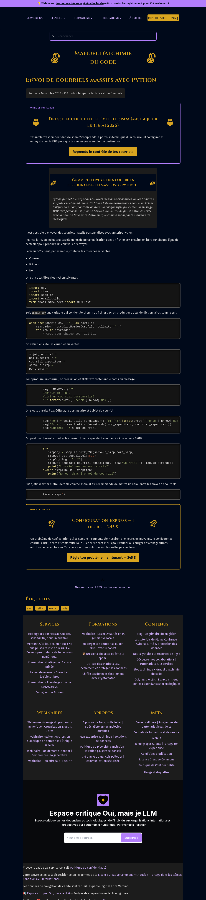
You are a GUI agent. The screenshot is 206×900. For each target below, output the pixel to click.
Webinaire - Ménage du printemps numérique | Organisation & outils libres (49, 727)
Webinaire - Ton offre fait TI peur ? (49, 761)
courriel (53, 608)
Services (58, 18)
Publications (111, 18)
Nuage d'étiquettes (156, 772)
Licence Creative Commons (156, 759)
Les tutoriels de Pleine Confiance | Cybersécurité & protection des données (156, 644)
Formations (83, 18)
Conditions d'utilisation (156, 753)
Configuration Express (49, 692)
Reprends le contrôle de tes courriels (103, 152)
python (40, 608)
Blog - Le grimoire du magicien (156, 634)
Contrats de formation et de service (156, 732)
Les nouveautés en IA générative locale (80, 3)
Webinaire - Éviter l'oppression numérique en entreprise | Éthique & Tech (49, 741)
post (29, 608)
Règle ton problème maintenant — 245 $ (103, 557)
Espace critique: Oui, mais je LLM (48, 893)
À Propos (135, 18)
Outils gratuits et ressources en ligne (156, 654)
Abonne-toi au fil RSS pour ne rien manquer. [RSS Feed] (103, 587)
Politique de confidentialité (88, 867)
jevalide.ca (35, 18)
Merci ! (156, 738)
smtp (65, 608)
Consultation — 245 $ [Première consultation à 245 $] (163, 18)
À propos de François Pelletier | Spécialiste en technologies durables (103, 727)
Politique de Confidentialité (156, 765)
